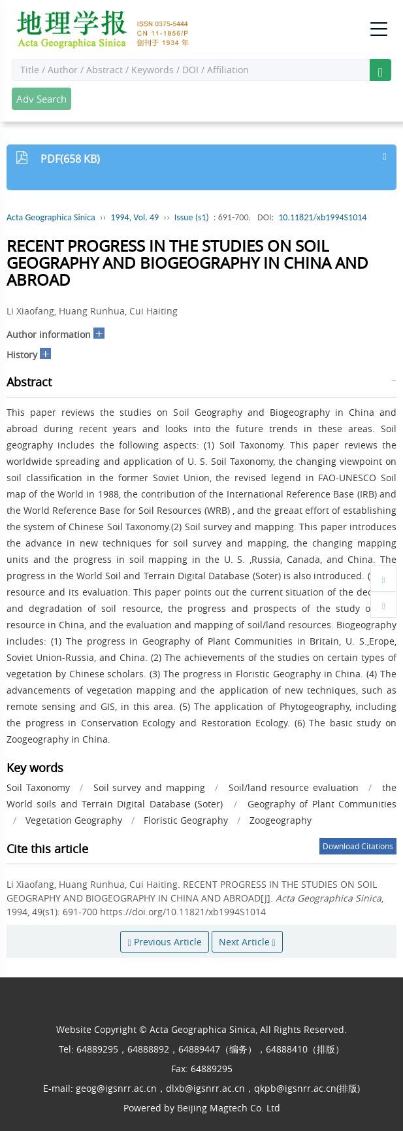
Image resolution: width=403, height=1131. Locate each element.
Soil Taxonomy (38, 787)
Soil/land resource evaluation (294, 787)
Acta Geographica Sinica (51, 217)
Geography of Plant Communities (322, 804)
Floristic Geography (186, 820)
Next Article (247, 942)
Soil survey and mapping (149, 787)
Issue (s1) (191, 217)
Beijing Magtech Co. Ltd (228, 1108)
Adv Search (41, 98)
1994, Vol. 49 (134, 217)
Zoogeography (281, 820)
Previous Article (164, 942)
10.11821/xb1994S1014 (322, 217)
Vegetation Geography (73, 820)
